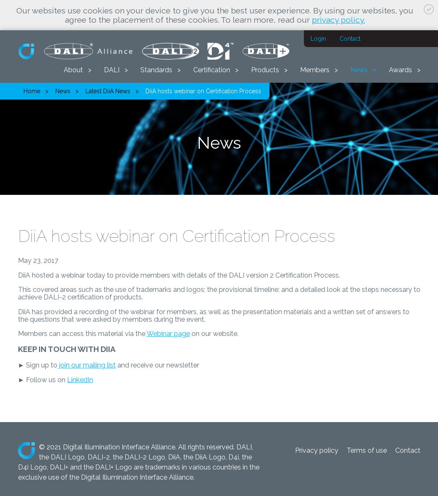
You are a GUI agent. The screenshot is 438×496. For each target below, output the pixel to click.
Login (318, 38)
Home (31, 91)
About (73, 70)
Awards (400, 70)
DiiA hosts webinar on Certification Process (203, 91)
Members (314, 70)
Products (265, 70)
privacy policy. (338, 19)
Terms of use (367, 450)
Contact (350, 38)
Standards (156, 70)
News (359, 70)
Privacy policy (316, 450)
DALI (111, 70)
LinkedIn (80, 380)
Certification (211, 70)
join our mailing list (87, 365)
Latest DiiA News (108, 91)
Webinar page (168, 334)
